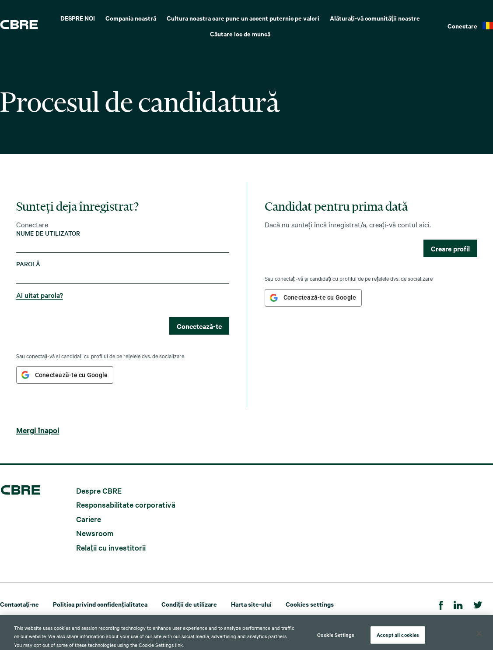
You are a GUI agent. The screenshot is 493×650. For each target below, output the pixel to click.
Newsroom (94, 533)
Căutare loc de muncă (240, 33)
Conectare (462, 25)
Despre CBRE (99, 490)
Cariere (88, 518)
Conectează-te (199, 326)
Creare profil (450, 248)
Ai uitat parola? (39, 295)
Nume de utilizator (48, 233)
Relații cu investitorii (111, 547)
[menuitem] (77, 17)
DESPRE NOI (77, 17)
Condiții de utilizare (189, 603)
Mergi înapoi (37, 430)
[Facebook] (441, 604)
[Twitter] (478, 604)
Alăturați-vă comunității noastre (375, 17)
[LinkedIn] (458, 604)
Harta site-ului (251, 603)
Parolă (28, 264)
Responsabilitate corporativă (125, 504)
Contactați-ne (19, 603)
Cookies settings (310, 603)
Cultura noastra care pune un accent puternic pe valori (243, 17)
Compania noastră (130, 17)
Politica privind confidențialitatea (100, 603)
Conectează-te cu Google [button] (71, 374)
